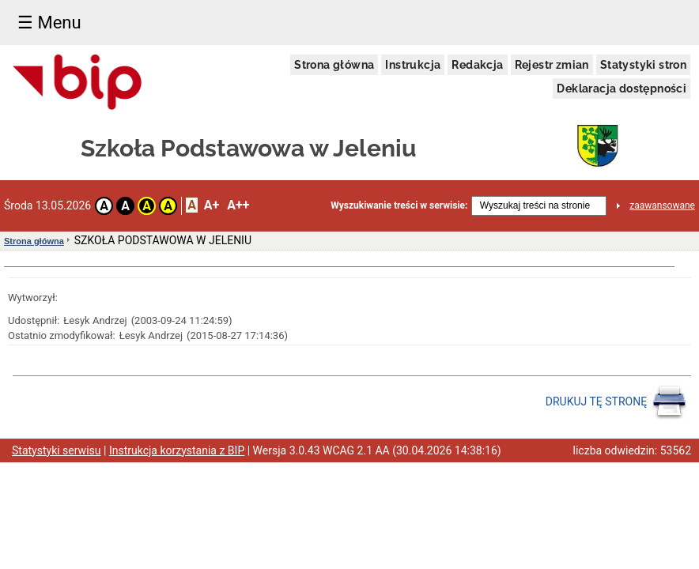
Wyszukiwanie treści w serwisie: (399, 205)
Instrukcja (412, 64)
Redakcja (477, 64)
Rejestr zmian (552, 64)
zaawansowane (662, 205)
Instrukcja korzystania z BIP (176, 450)
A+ (211, 205)
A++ (238, 205)
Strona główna (334, 64)
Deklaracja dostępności (621, 88)
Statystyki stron (643, 64)
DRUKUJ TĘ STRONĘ (616, 402)
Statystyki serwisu (56, 450)
